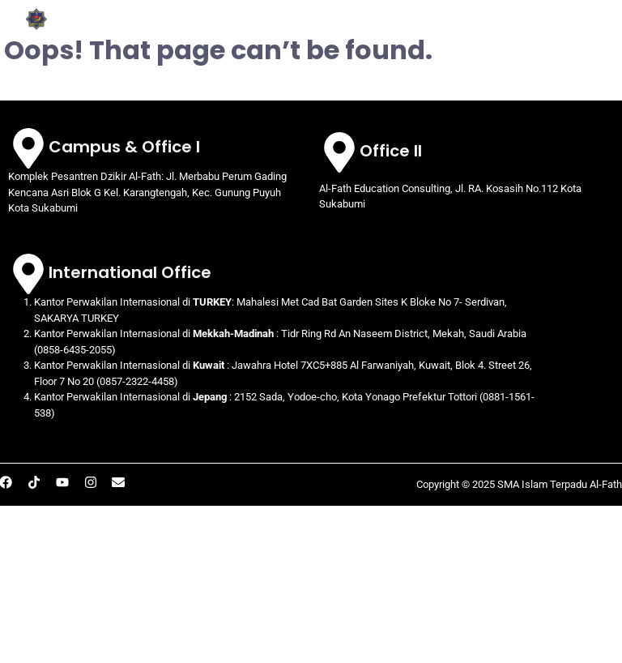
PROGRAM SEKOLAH (428, 10)
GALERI (457, 29)
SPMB (526, 29)
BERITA (586, 29)
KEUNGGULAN (557, 10)
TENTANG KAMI (294, 10)
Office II (391, 150)
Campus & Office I (124, 146)
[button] (294, 9)
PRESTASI (386, 29)
